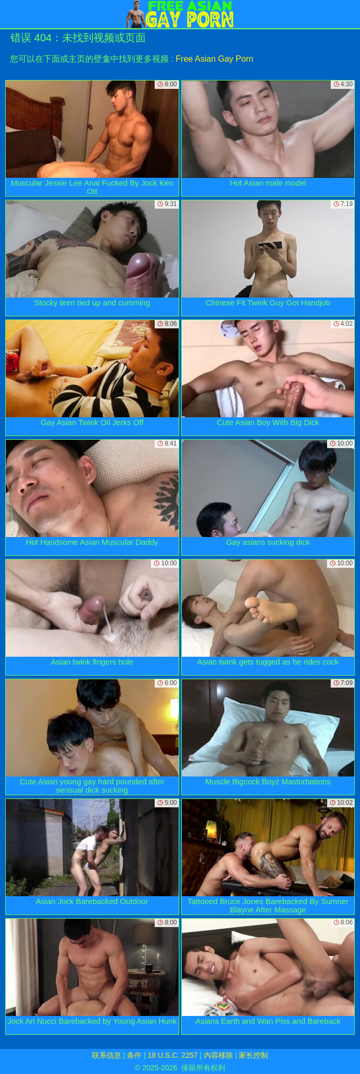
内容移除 (218, 1055)
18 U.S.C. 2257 (173, 1055)
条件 (134, 1055)
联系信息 (106, 1055)
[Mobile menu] (9, 14)
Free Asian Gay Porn (214, 58)
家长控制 (253, 1055)
